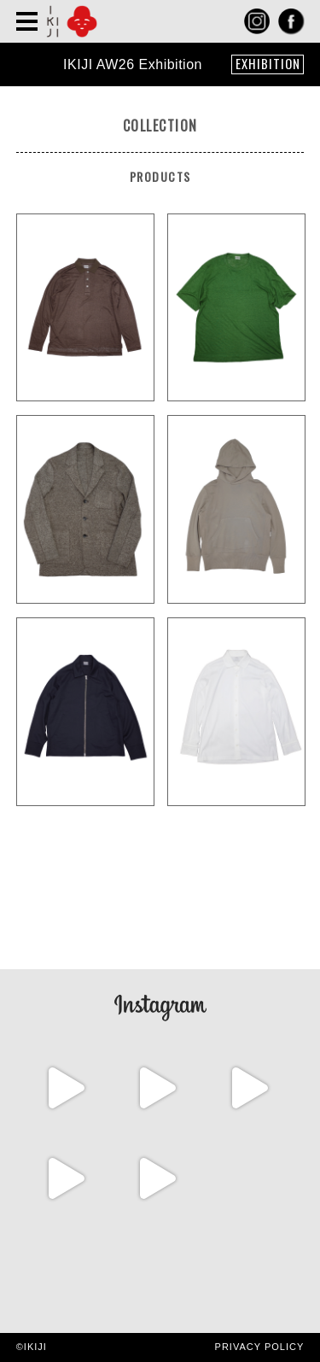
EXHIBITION (268, 64)
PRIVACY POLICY (260, 1347)
